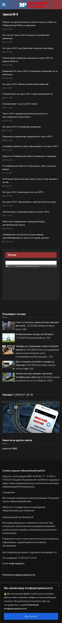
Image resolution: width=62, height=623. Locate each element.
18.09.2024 (7, 52)
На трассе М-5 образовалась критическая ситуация (29, 201)
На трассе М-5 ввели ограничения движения (25, 84)
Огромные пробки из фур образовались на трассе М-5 (30, 146)
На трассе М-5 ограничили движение (21, 126)
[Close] (59, 586)
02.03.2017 (7, 196)
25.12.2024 (7, 29)
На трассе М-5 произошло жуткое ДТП (22, 192)
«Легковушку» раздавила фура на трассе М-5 (25, 211)
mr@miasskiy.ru (16, 563)
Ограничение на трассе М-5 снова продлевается (27, 93)
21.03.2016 (7, 242)
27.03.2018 (7, 160)
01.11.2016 (7, 216)
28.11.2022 (7, 131)
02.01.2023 (7, 121)
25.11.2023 (7, 108)
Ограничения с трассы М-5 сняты (19, 103)
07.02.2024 (7, 78)
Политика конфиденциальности (18, 575)
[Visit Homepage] (33, 5)
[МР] (31, 416)
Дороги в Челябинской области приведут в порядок (29, 156)
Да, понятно (31, 616)
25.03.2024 (7, 65)
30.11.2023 (7, 98)
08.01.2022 (7, 140)
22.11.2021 (7, 150)
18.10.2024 (7, 42)
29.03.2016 (7, 229)
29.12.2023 (7, 88)
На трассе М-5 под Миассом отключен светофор (27, 48)
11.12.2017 (7, 173)
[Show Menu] (3, 4)
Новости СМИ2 (9, 448)
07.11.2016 (7, 206)
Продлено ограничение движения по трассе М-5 (27, 136)
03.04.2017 (7, 186)
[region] (31, 603)
